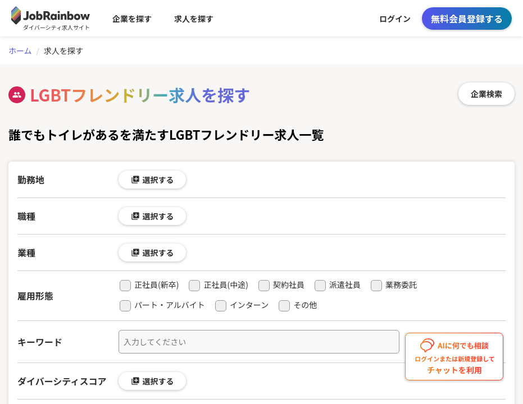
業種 (26, 252)
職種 (26, 216)
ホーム (20, 50)
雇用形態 (35, 295)
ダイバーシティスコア (61, 381)
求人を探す (193, 18)
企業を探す (132, 18)
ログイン (395, 18)
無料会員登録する (467, 18)
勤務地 (30, 179)
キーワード (39, 341)
